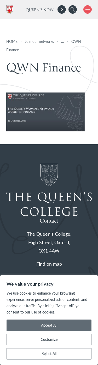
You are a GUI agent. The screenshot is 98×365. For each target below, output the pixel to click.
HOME (12, 41)
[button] (72, 9)
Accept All (49, 325)
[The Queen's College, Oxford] (10, 9)
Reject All (49, 353)
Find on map (49, 264)
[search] (72, 9)
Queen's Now (40, 10)
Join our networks (39, 41)
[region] (49, 320)
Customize (49, 339)
